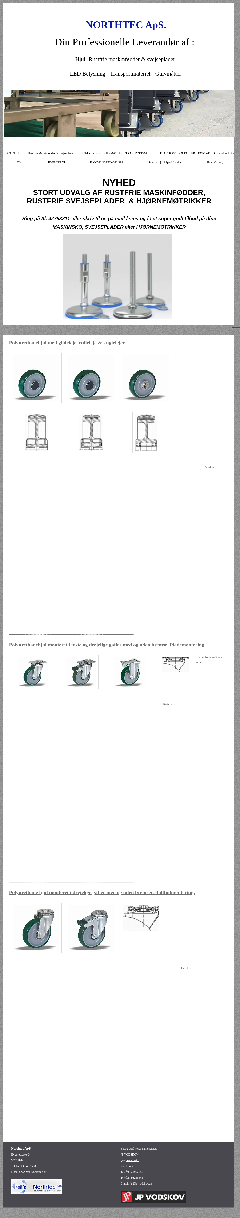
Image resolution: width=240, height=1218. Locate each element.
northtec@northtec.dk (34, 1171)
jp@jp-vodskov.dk (141, 1183)
